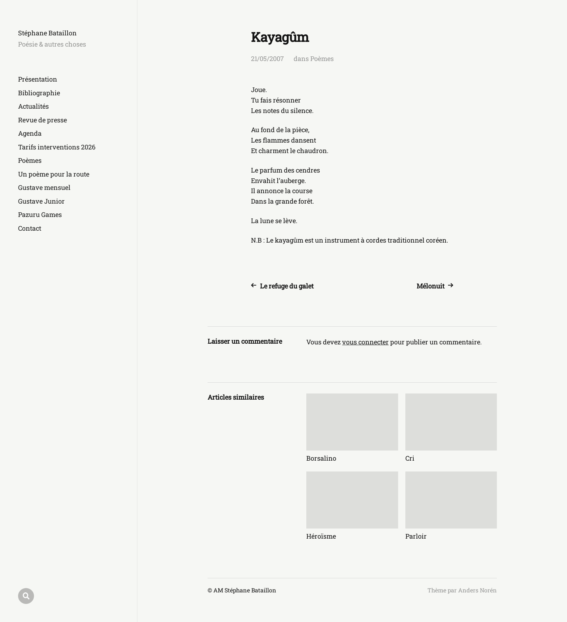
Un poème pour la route (53, 174)
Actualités (33, 106)
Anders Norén (477, 590)
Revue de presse (42, 120)
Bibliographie (39, 92)
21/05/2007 (267, 58)
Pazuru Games (40, 214)
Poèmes (30, 160)
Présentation (37, 79)
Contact (29, 228)
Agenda (30, 133)
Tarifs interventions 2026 (56, 147)
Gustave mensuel (44, 187)
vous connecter (365, 342)
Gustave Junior (41, 201)
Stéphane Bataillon (47, 33)
